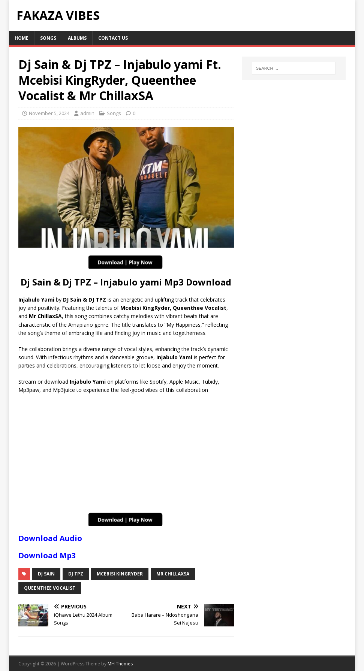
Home (21, 38)
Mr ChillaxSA (172, 574)
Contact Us (113, 38)
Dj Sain (46, 574)
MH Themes (120, 664)
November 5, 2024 (49, 113)
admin (87, 113)
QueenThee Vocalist (49, 588)
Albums (77, 38)
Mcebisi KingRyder (120, 574)
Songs (48, 38)
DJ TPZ (75, 574)
